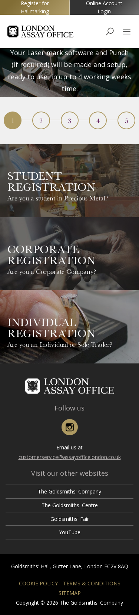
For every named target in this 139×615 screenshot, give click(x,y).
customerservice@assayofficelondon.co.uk (70, 457)
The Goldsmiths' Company (69, 491)
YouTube (69, 532)
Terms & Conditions (91, 583)
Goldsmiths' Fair (69, 518)
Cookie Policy (38, 583)
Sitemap (70, 592)
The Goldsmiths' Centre (70, 505)
